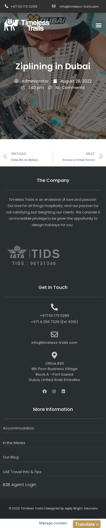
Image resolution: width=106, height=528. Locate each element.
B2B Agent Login (19, 484)
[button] (98, 25)
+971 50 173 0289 (23, 6)
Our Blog (11, 457)
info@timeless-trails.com (79, 6)
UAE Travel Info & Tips (22, 471)
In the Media (14, 442)
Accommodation (18, 428)
